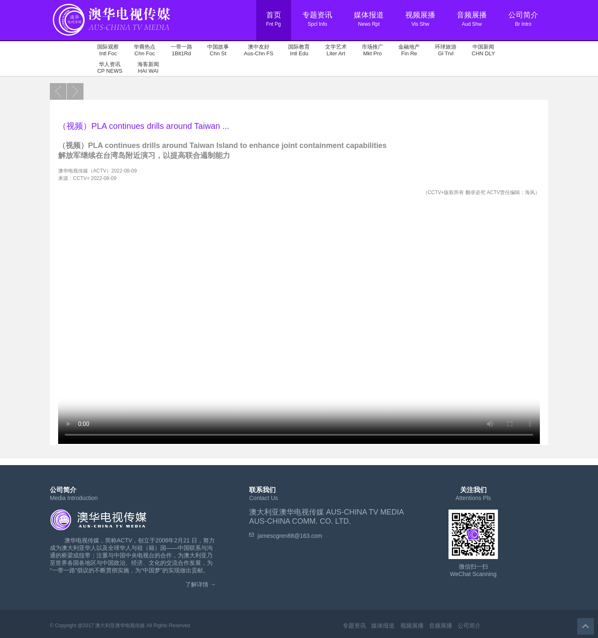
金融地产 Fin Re (409, 50)
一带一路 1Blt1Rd (181, 50)
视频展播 (412, 625)
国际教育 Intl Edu (299, 50)
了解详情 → (200, 584)
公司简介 (469, 625)
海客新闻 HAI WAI (148, 67)
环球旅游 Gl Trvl (445, 50)
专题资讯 (354, 625)
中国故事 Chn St (218, 50)
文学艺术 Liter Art (336, 50)
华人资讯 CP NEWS (109, 67)
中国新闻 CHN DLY (483, 50)
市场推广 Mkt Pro (372, 50)
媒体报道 (383, 625)
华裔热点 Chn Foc (144, 50)
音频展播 (440, 625)
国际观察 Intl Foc (108, 50)
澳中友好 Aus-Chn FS (258, 50)
